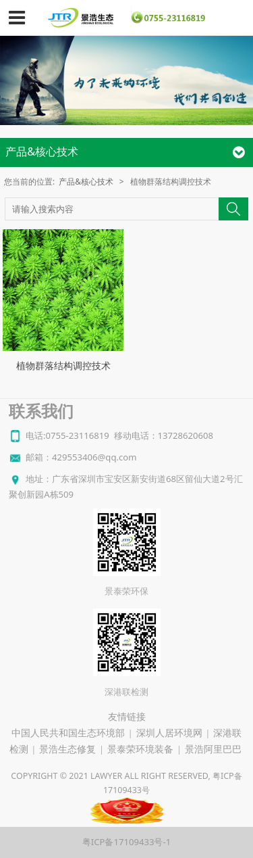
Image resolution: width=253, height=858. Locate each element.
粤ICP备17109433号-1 (126, 842)
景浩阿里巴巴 (213, 749)
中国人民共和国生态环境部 (68, 733)
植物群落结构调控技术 (63, 365)
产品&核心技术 (86, 181)
